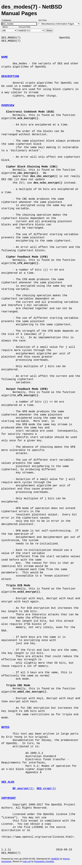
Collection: (25, 27)
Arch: (7, 27)
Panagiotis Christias (44, 861)
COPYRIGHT (8, 798)
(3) (23, 788)
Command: (8, 20)
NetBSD (55, 858)
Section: (43, 20)
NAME (4, 57)
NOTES (5, 727)
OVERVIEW (7, 105)
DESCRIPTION (10, 76)
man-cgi (26, 861)
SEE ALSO (7, 782)
